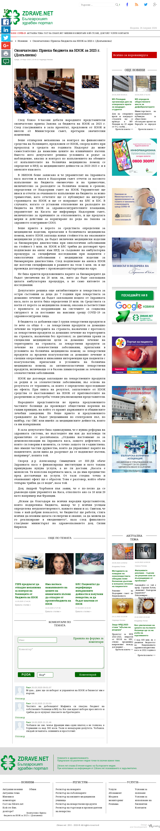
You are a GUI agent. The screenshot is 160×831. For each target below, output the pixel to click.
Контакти (123, 33)
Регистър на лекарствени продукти (76, 803)
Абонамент (115, 792)
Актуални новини (13, 789)
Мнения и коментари (75, 33)
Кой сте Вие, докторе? (98, 33)
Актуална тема (35, 33)
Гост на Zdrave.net (13, 803)
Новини (12, 33)
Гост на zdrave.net (54, 33)
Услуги (114, 33)
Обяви (32, 789)
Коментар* (61, 657)
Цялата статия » (23, 605)
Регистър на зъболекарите (71, 792)
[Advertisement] (136, 508)
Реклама (113, 803)
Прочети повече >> (124, 129)
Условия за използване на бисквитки (143, 800)
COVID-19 (21, 33)
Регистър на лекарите (68, 789)
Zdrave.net (61, 825)
